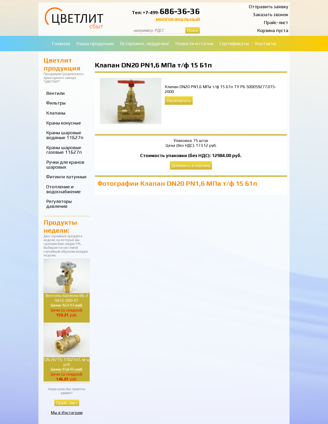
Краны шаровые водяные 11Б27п (64, 135)
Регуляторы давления (59, 204)
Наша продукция (95, 43)
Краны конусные (63, 123)
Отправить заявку (268, 6)
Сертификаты (234, 43)
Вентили (55, 93)
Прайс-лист (276, 22)
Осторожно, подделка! (144, 43)
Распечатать (179, 100)
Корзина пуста (272, 30)
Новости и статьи (194, 43)
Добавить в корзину (191, 165)
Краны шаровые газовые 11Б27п (64, 150)
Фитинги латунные (66, 176)
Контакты (265, 43)
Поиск (192, 30)
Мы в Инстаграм (67, 412)
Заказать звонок (270, 14)
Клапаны (55, 113)
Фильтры (56, 103)
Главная (61, 43)
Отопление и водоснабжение (63, 189)
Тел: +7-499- (146, 12)
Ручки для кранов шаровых (65, 164)
